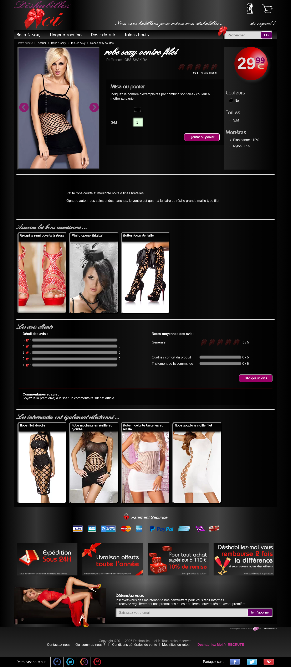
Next (94, 108)
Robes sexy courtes (102, 43)
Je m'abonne (260, 612)
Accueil (42, 43)
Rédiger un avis (256, 378)
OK (266, 35)
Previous (23, 108)
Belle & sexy (58, 43)
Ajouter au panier (202, 137)
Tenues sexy (78, 43)
